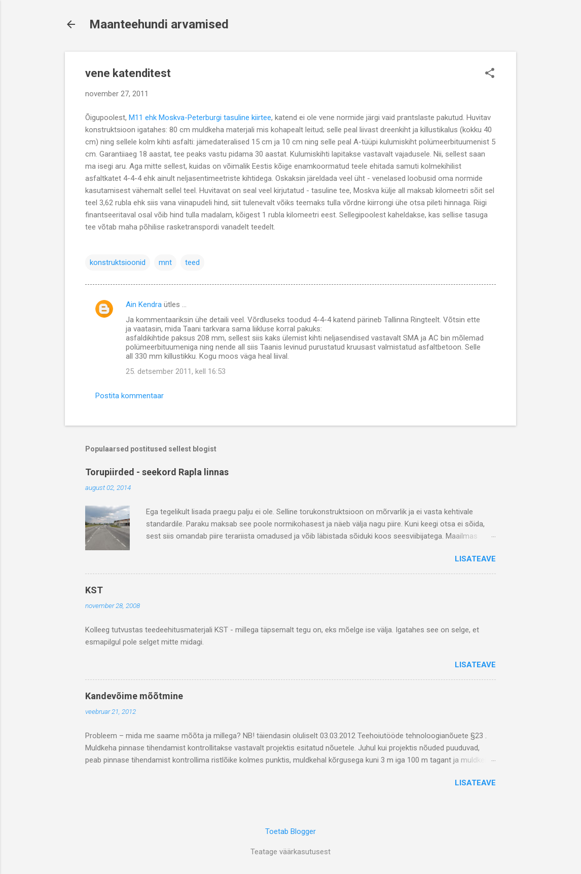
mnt (165, 262)
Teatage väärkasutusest (290, 851)
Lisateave (475, 558)
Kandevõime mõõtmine (134, 696)
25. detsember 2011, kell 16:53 (176, 371)
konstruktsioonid (118, 262)
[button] (490, 74)
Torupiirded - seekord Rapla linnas (157, 472)
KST (94, 590)
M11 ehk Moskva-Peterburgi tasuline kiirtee (200, 117)
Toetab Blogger (290, 831)
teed (192, 262)
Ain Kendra (144, 304)
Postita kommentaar (129, 395)
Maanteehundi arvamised (159, 24)
